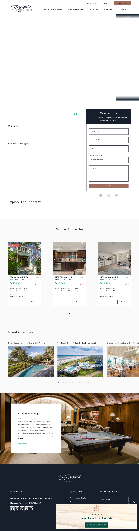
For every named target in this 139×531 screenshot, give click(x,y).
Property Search (122, 3)
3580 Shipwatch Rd (19, 277)
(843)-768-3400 (92, 3)
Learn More (23, 443)
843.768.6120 (35, 503)
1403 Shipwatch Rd (64, 277)
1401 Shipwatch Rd (109, 277)
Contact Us (106, 3)
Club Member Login (78, 498)
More (33, 302)
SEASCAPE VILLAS (17, 279)
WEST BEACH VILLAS (63, 279)
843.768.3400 (46, 498)
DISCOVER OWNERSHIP (96, 525)
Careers (73, 502)
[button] (9, 259)
